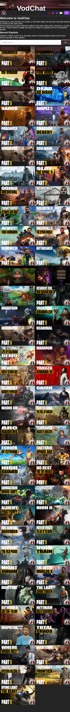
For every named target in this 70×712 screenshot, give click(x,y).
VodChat (31, 8)
